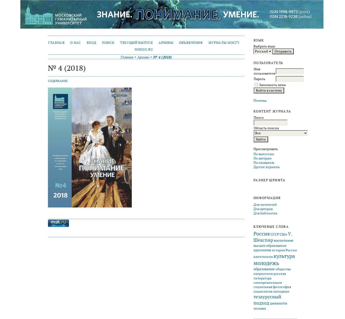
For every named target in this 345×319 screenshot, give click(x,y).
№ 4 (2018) (162, 57)
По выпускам (263, 154)
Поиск (108, 43)
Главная (56, 43)
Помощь (260, 100)
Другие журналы (266, 167)
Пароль (259, 79)
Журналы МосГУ (224, 43)
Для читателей (265, 204)
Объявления (191, 43)
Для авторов (263, 209)
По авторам (262, 158)
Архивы (166, 43)
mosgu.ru (144, 49)
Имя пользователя (264, 71)
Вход (92, 43)
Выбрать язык (264, 46)
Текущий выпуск (136, 43)
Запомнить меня (272, 85)
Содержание (58, 81)
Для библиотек (265, 213)
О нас (75, 43)
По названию (263, 162)
